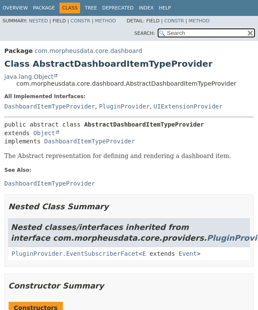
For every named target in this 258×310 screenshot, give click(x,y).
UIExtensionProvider (188, 106)
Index (146, 8)
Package (44, 8)
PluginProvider (124, 106)
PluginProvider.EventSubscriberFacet (75, 253)
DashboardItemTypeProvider (49, 106)
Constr (80, 21)
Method (105, 21)
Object (44, 133)
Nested (38, 21)
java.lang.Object (28, 76)
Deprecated (118, 8)
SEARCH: (144, 33)
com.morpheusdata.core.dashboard (88, 50)
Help (165, 8)
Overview (15, 8)
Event (188, 253)
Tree (91, 8)
